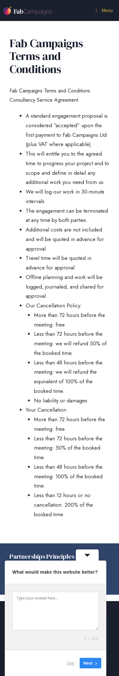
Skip (71, 663)
